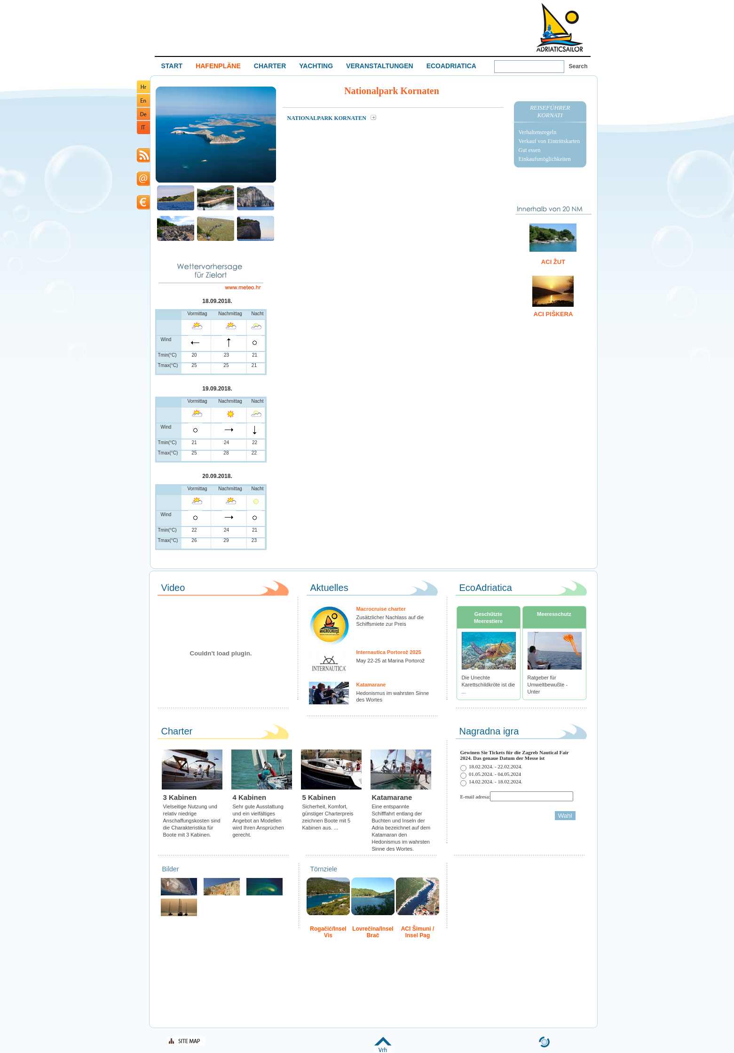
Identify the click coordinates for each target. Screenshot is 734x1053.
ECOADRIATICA (451, 66)
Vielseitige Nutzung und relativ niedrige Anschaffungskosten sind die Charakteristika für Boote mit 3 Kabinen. (192, 821)
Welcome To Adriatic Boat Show (560, 27)
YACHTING (316, 66)
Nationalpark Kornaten (327, 118)
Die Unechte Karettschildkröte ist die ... (488, 684)
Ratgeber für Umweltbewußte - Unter (548, 684)
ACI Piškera (553, 314)
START (172, 66)
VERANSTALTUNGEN (379, 66)
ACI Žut (553, 261)
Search (578, 66)
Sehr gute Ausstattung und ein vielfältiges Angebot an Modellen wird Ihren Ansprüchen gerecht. (258, 821)
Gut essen (530, 150)
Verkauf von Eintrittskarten (549, 141)
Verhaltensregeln (538, 132)
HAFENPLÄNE (218, 66)
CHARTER (270, 66)
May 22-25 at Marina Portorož (390, 660)
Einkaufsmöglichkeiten (545, 159)
